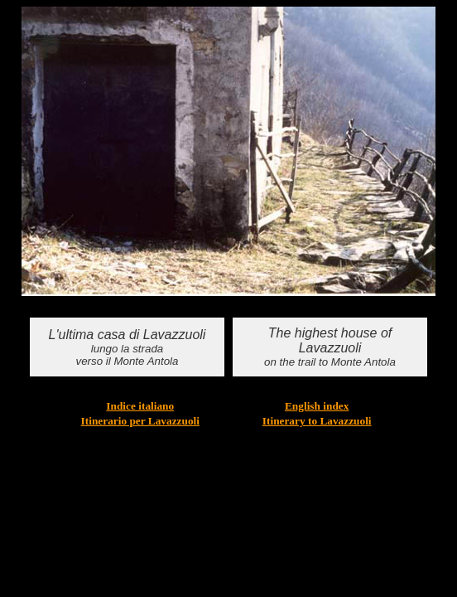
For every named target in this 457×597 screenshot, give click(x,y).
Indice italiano (140, 406)
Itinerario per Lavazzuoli (140, 421)
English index (317, 406)
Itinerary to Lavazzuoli (317, 421)
